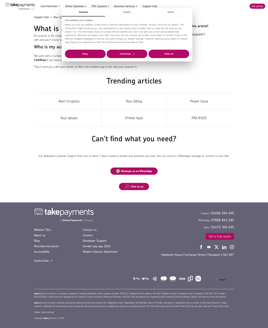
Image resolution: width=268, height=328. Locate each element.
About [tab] (177, 12)
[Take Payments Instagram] (232, 247)
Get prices (257, 6)
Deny (92, 54)
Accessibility (41, 252)
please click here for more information (208, 296)
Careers (88, 235)
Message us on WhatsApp (134, 171)
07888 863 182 (222, 220)
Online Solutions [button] (74, 6)
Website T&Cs (42, 230)
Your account (60, 17)
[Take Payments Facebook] (201, 247)
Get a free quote (220, 236)
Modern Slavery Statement (100, 252)
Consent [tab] (90, 12)
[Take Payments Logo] (20, 6)
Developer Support (95, 241)
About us (39, 235)
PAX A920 (199, 117)
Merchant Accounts (46, 246)
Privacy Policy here (220, 306)
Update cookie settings (44, 312)
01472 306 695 (222, 227)
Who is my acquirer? (190, 34)
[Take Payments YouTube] (209, 247)
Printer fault (134, 117)
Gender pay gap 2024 (97, 246)
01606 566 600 (222, 213)
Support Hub (149, 6)
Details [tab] (134, 12)
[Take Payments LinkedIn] (224, 247)
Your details (69, 117)
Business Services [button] (124, 6)
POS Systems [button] (99, 6)
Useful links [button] (41, 261)
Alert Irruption (69, 101)
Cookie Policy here (182, 306)
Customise (134, 54)
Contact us (90, 230)
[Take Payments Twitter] (217, 247)
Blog (37, 241)
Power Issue (199, 101)
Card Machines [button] (49, 6)
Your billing (134, 101)
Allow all (175, 54)
